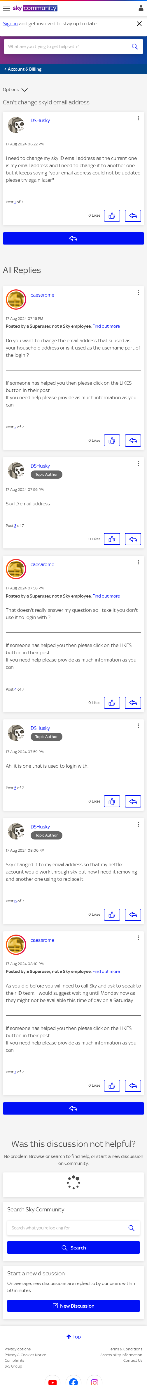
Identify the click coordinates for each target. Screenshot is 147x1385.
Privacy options (18, 1349)
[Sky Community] (35, 8)
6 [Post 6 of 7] (15, 901)
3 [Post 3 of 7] (15, 525)
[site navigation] (6, 8)
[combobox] (67, 46)
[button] (138, 118)
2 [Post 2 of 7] (15, 427)
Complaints (14, 1360)
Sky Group (13, 1366)
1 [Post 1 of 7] (15, 202)
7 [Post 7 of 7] (15, 1072)
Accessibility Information (121, 1355)
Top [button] (77, 1337)
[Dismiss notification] (139, 23)
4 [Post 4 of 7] (15, 689)
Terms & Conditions (125, 1349)
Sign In (140, 9)
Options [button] (11, 89)
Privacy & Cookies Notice (25, 1355)
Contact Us (132, 1360)
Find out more (106, 326)
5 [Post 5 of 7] (15, 788)
